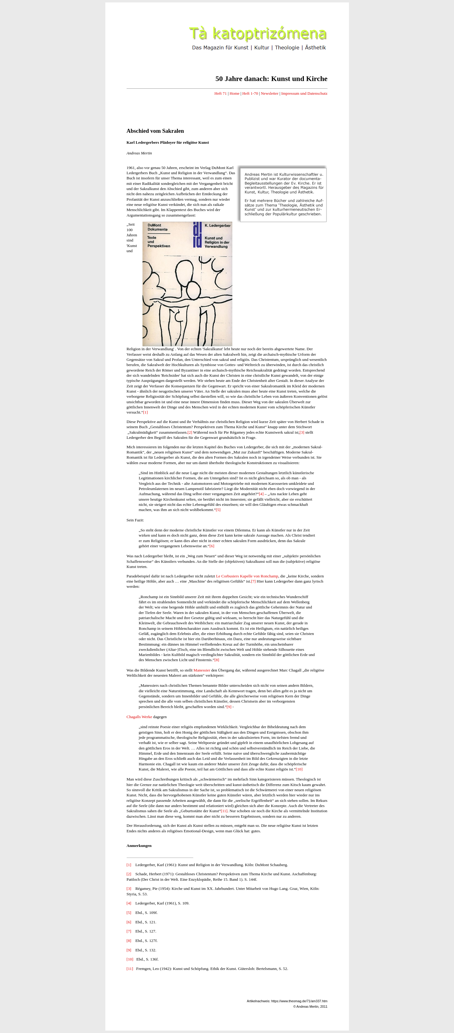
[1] (145, 412)
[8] (216, 660)
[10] (299, 769)
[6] (211, 546)
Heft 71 (220, 93)
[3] (302, 432)
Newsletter (270, 93)
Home (235, 93)
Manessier (202, 670)
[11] (224, 811)
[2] (190, 432)
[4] (261, 494)
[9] (229, 706)
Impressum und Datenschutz (304, 93)
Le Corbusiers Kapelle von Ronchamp (247, 576)
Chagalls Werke (139, 716)
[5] (218, 509)
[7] (253, 581)
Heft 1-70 (250, 93)
